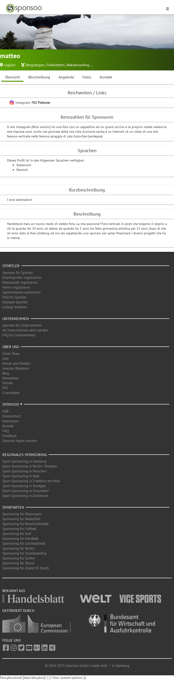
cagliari (9, 64)
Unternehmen (15, 318)
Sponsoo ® (12, 404)
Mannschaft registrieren (20, 282)
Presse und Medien (16, 363)
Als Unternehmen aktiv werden (25, 330)
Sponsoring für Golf (16, 533)
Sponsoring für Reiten (18, 548)
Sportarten (13, 507)
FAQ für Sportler (14, 297)
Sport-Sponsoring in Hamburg (24, 461)
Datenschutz (11, 416)
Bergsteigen (35, 64)
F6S (5, 388)
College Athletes (14, 307)
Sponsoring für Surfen (18, 558)
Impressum (10, 421)
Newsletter (10, 378)
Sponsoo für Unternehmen (22, 325)
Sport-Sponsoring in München (24, 471)
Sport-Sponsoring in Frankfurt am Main (31, 481)
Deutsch (22, 170)
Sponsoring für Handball (20, 538)
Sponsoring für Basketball (21, 519)
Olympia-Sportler (15, 302)
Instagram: (29, 102)
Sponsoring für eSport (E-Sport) (25, 568)
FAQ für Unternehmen (18, 335)
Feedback (9, 436)
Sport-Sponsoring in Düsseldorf (25, 491)
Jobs (5, 358)
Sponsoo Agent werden (19, 440)
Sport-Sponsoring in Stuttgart (24, 486)
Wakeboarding (77, 64)
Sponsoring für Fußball (19, 528)
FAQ (5, 431)
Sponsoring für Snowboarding (24, 553)
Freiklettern (55, 64)
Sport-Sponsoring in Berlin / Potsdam (29, 466)
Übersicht (12, 77)
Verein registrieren (16, 287)
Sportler (11, 265)
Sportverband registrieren (21, 292)
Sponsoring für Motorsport (21, 514)
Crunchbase (11, 392)
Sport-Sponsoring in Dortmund (25, 495)
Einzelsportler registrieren (21, 277)
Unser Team (11, 353)
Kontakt (106, 77)
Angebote (66, 77)
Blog (5, 373)
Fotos (86, 77)
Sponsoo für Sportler (17, 272)
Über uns (10, 346)
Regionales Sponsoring (24, 454)
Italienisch (23, 165)
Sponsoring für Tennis (18, 563)
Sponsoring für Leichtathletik (23, 543)
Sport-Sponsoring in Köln (20, 476)
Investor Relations (15, 368)
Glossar (7, 383)
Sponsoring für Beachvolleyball (25, 524)
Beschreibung (39, 77)
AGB (5, 411)
